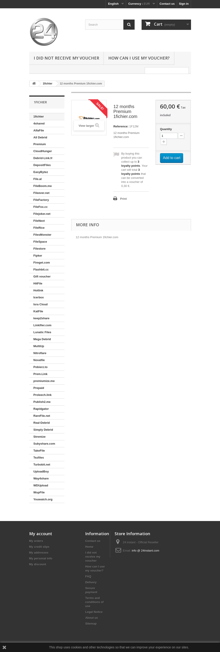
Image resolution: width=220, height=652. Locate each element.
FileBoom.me (42, 186)
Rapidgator (41, 408)
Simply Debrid (43, 429)
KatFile (38, 311)
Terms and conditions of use (94, 602)
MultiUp (38, 346)
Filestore (39, 248)
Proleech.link (42, 395)
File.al (37, 179)
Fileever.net (41, 193)
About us (91, 617)
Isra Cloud (40, 304)
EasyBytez (40, 172)
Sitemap (91, 623)
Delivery (91, 582)
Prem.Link (40, 374)
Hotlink (38, 290)
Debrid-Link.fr (43, 158)
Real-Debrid (41, 422)
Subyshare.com (44, 443)
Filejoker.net (42, 213)
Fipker (37, 255)
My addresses (39, 552)
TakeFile (39, 450)
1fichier (38, 116)
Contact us (167, 3)
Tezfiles (38, 457)
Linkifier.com (42, 325)
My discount (37, 564)
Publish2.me (42, 402)
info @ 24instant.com (145, 550)
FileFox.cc (40, 206)
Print (123, 198)
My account (40, 533)
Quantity (166, 129)
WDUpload (40, 485)
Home (89, 546)
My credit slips (39, 546)
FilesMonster (42, 234)
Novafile (39, 360)
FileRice (39, 227)
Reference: (120, 126)
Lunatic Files (42, 332)
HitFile (37, 283)
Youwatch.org (43, 499)
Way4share (41, 478)
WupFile (39, 492)
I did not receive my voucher (66, 58)
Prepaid (38, 388)
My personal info (40, 558)
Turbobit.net (41, 464)
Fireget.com (41, 262)
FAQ (88, 576)
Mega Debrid (42, 339)
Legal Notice (93, 612)
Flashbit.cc (41, 269)
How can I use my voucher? (139, 58)
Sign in (184, 3)
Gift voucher (42, 276)
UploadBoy (41, 471)
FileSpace (40, 241)
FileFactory (41, 200)
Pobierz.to (40, 367)
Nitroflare (40, 353)
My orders (36, 541)
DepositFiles (42, 165)
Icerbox (38, 297)
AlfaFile (38, 130)
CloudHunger (42, 151)
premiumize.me (44, 381)
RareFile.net (41, 415)
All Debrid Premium (40, 141)
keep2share (41, 318)
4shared (39, 123)
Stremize (39, 436)
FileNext (39, 220)
